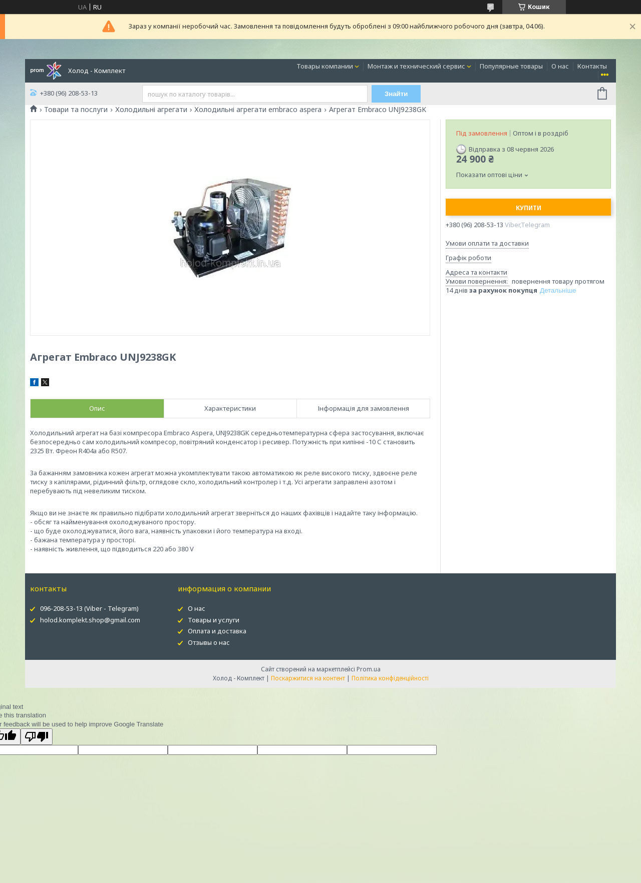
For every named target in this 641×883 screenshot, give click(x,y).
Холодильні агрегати (151, 109)
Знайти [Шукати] (396, 94)
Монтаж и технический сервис (416, 66)
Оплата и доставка (217, 630)
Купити (528, 208)
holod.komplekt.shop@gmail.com (90, 619)
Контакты (592, 66)
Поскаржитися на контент (308, 678)
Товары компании (324, 66)
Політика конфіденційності (390, 678)
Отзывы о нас (209, 642)
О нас (560, 66)
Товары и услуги (213, 619)
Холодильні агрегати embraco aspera (258, 109)
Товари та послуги (76, 109)
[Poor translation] (37, 736)
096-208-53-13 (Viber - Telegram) (89, 608)
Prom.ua (369, 669)
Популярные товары (511, 66)
